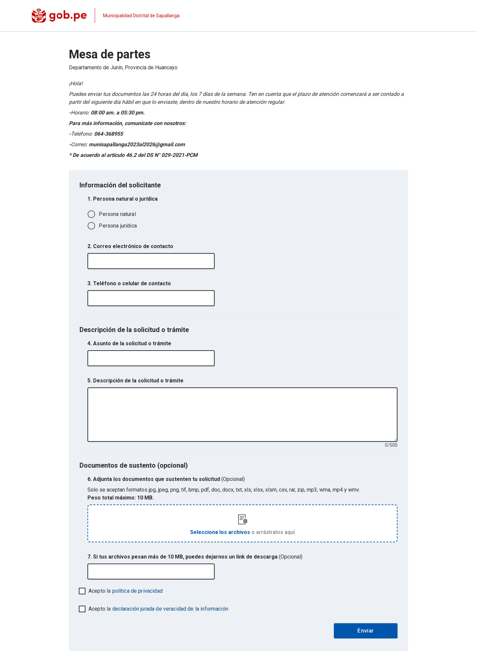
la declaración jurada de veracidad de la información (167, 609)
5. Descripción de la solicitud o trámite (135, 380)
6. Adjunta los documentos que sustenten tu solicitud (166, 479)
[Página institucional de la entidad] (106, 15)
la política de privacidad (135, 591)
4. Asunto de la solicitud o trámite (129, 343)
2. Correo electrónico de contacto (130, 246)
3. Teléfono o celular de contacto (129, 283)
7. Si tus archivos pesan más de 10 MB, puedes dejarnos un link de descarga (194, 557)
